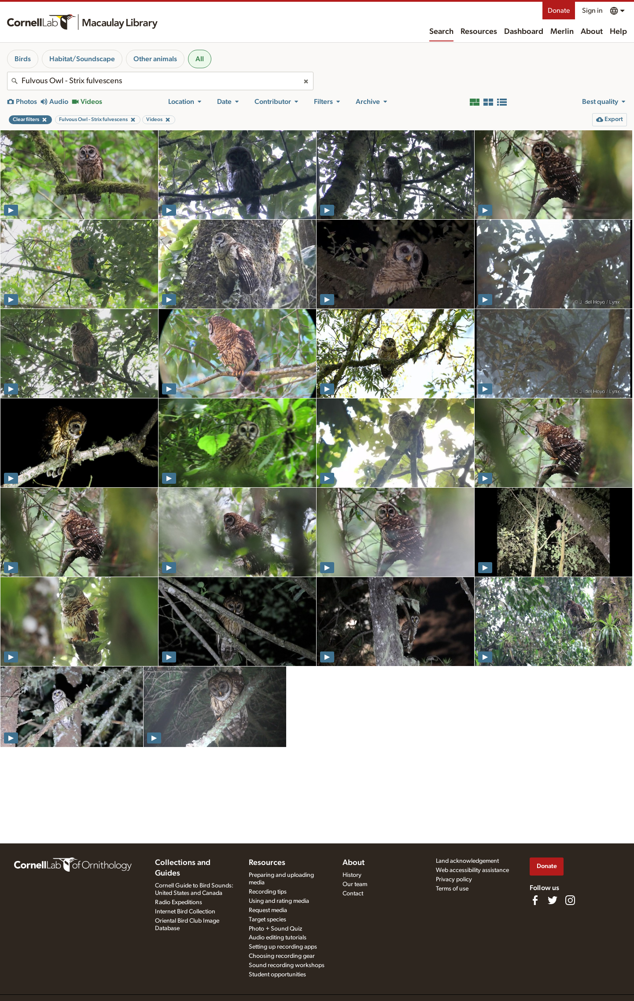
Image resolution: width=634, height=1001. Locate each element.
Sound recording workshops (286, 965)
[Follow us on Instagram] (570, 900)
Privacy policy (454, 879)
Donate (559, 10)
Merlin (562, 32)
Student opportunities (277, 975)
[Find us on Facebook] (535, 900)
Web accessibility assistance (472, 870)
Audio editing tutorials (277, 938)
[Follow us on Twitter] (552, 900)
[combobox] (160, 81)
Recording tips (268, 892)
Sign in (592, 10)
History (352, 875)
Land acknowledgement (467, 861)
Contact (353, 894)
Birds (23, 59)
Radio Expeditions (178, 902)
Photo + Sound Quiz (275, 929)
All (199, 59)
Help (618, 32)
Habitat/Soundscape (82, 59)
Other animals (155, 59)
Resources (479, 32)
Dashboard (523, 32)
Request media (268, 910)
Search (441, 32)
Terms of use (452, 889)
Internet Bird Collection (185, 912)
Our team (355, 884)
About (592, 32)
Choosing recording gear (282, 956)
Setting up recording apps (283, 947)
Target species (267, 919)
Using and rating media (279, 901)
